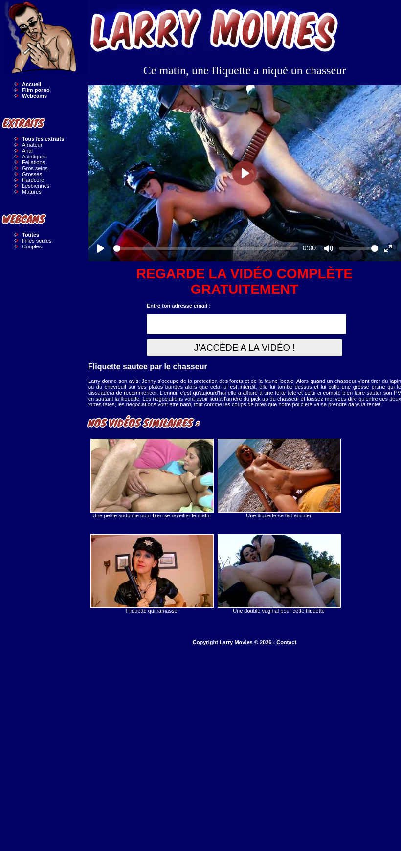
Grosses (32, 174)
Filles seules (37, 241)
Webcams (34, 96)
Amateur (32, 145)
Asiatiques (34, 156)
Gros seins (35, 168)
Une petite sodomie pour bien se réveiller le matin (151, 478)
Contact (286, 642)
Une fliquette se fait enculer (279, 478)
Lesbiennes (35, 186)
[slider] (205, 248)
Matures (32, 192)
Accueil (31, 84)
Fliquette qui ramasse (151, 574)
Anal (27, 151)
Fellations (33, 162)
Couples (32, 246)
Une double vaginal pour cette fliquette (279, 574)
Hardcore (33, 180)
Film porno (36, 90)
